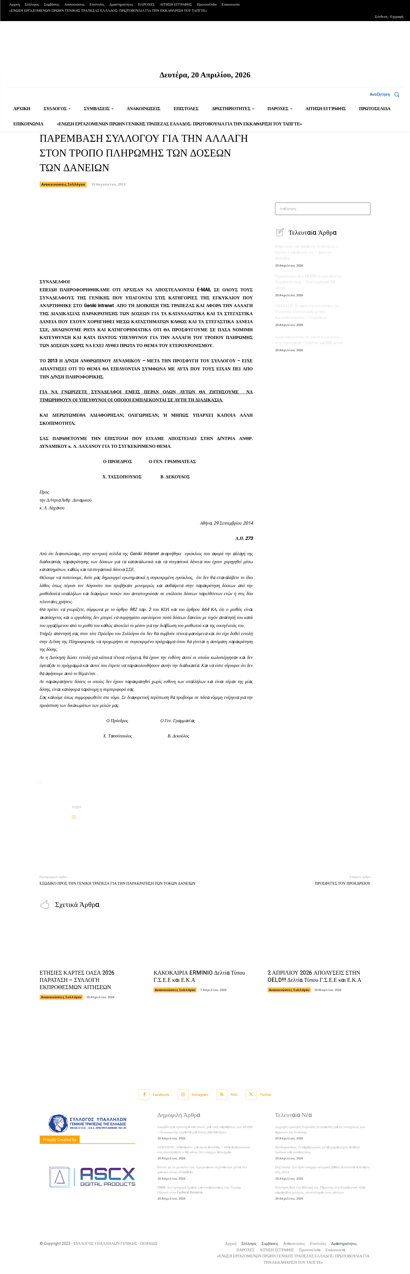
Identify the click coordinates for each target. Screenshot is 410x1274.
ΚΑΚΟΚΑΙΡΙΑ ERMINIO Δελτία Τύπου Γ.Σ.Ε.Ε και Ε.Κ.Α (199, 976)
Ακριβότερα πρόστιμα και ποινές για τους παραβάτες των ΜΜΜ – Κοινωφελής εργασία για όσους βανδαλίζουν (205, 1129)
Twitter (265, 1094)
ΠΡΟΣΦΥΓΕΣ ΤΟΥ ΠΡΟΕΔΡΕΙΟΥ (342, 883)
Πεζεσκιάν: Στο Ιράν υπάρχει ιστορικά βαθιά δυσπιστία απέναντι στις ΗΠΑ (322, 1169)
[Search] (365, 209)
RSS (234, 1094)
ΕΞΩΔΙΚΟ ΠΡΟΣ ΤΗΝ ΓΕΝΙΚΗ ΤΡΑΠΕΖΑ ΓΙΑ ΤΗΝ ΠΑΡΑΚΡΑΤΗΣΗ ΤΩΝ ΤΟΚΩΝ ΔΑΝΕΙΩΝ (117, 883)
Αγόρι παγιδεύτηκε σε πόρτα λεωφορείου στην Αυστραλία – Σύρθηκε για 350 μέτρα (309, 340)
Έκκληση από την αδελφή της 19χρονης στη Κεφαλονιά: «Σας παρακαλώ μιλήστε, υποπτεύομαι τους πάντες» (320, 1190)
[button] (386, 94)
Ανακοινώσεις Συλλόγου (63, 184)
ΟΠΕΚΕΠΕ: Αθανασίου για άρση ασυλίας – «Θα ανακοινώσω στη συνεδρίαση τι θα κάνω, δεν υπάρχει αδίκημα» (203, 1149)
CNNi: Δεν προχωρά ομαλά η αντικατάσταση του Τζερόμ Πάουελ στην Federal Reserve (199, 1190)
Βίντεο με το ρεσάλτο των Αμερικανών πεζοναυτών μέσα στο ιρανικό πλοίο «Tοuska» (202, 1169)
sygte (77, 807)
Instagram (200, 1094)
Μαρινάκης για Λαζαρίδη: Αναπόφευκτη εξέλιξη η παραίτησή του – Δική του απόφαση (307, 252)
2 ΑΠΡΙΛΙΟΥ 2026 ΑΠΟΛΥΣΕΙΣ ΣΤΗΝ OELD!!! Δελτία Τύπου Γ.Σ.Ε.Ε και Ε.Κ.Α (314, 976)
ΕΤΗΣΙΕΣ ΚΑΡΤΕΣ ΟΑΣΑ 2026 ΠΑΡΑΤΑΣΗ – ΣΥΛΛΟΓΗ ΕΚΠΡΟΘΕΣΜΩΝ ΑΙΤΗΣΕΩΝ (77, 980)
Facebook (161, 1094)
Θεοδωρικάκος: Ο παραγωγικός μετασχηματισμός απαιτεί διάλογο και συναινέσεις (317, 1149)
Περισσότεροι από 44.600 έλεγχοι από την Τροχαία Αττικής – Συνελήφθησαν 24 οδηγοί (308, 282)
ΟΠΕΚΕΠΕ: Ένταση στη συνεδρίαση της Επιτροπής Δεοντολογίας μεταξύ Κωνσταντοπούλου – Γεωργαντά (307, 311)
